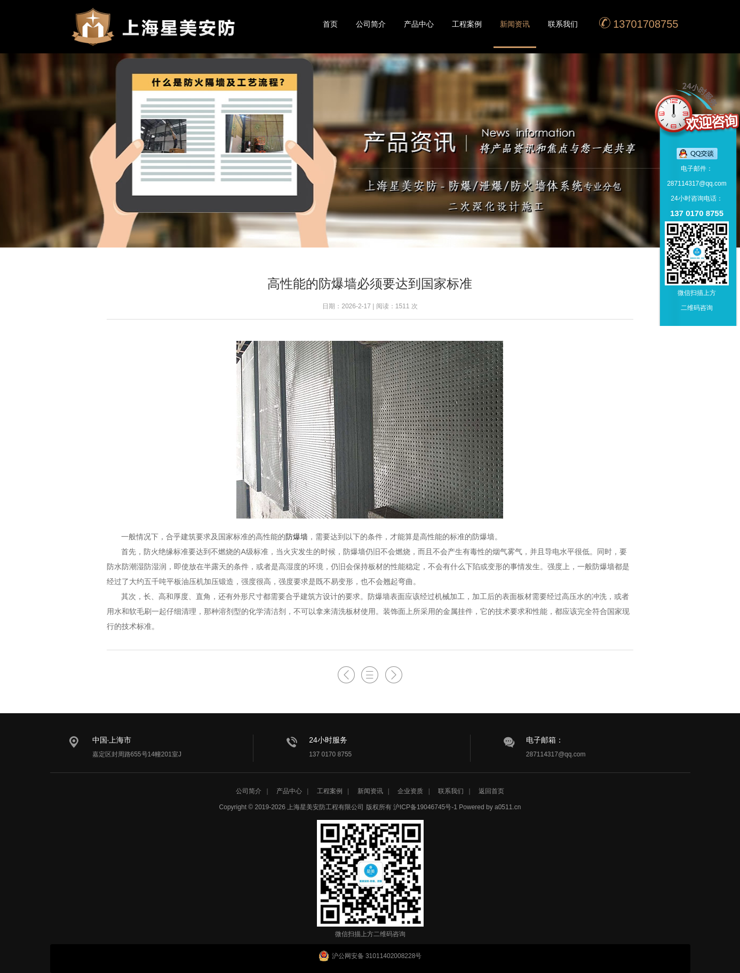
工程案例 (467, 24)
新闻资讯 (515, 24)
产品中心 (419, 24)
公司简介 (371, 24)
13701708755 (639, 23)
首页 (330, 24)
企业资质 (410, 791)
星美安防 (154, 33)
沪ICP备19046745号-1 (425, 807)
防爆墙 (296, 536)
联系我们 (563, 24)
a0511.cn (508, 807)
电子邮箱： (544, 740)
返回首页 (491, 791)
